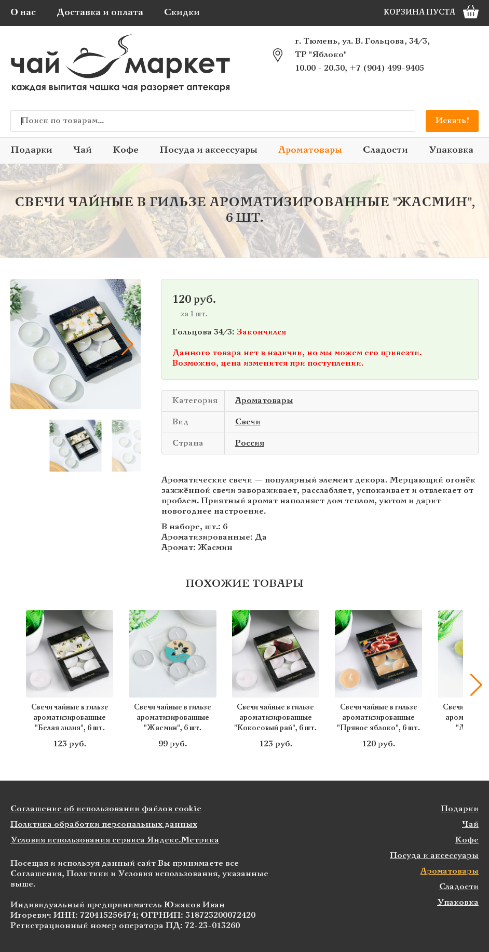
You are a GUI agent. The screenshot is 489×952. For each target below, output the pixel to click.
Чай (82, 150)
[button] (128, 344)
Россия (249, 443)
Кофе (126, 150)
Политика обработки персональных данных (103, 824)
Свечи (248, 422)
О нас (23, 12)
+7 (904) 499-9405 (386, 68)
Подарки (31, 150)
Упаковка (451, 150)
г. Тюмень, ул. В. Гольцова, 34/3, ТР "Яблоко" (362, 48)
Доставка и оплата (100, 12)
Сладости (385, 150)
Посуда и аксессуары (208, 150)
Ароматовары (310, 150)
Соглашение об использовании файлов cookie (105, 809)
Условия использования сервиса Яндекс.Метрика (114, 840)
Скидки (182, 12)
